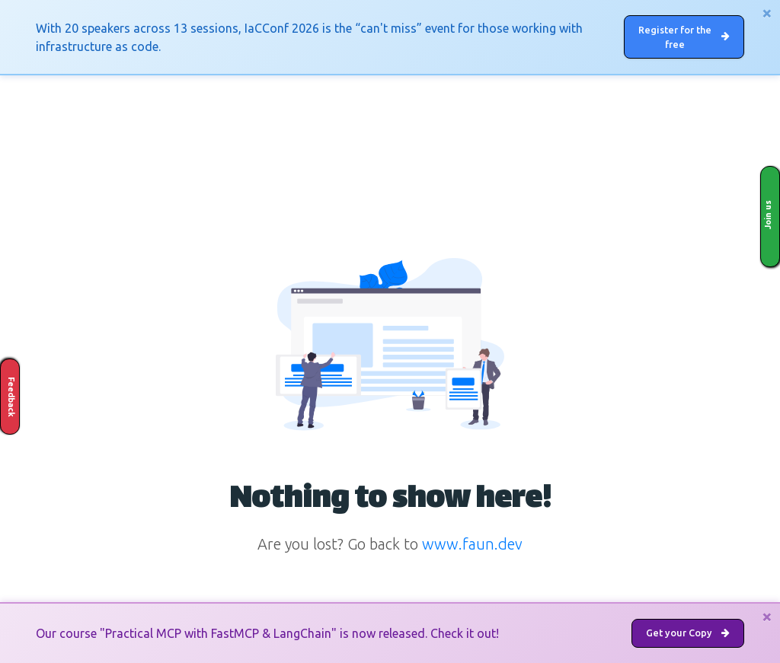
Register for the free (686, 38)
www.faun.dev (472, 547)
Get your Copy (686, 631)
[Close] (767, 13)
